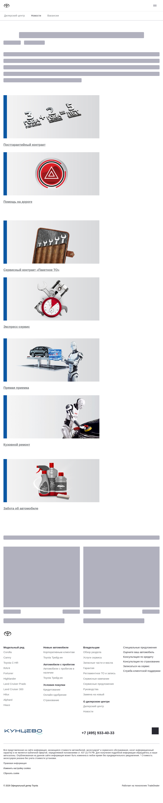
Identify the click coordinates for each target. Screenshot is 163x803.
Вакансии (53, 15)
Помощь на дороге (17, 202)
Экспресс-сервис (16, 327)
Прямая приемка (16, 388)
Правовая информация (15, 763)
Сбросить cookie (11, 773)
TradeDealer (154, 785)
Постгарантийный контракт (24, 144)
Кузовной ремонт (16, 444)
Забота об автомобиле (20, 508)
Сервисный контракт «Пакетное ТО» (31, 270)
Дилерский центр (14, 15)
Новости (36, 15)
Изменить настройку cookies (17, 768)
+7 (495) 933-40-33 (98, 733)
